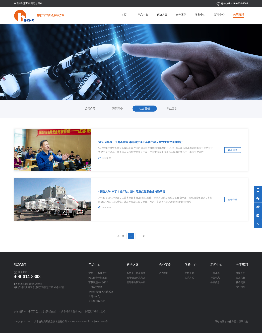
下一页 (141, 236)
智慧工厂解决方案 (136, 273)
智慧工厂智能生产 (97, 273)
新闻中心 (219, 14)
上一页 (120, 236)
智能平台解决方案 (136, 282)
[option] (131, 62)
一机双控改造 (95, 287)
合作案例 (181, 14)
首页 (123, 14)
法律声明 (231, 321)
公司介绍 (90, 108)
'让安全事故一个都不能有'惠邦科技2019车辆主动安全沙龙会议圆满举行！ (141, 142)
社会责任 (144, 108)
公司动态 (215, 273)
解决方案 (162, 14)
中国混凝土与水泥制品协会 (42, 311)
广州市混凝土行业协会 (70, 311)
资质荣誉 (117, 108)
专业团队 (171, 108)
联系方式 (189, 277)
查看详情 (232, 150)
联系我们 (243, 321)
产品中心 (143, 14)
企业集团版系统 (96, 301)
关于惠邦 (238, 14)
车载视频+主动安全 (98, 282)
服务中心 (200, 14)
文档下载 (189, 273)
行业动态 (215, 277)
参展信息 (215, 282)
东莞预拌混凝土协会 (95, 311)
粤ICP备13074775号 (98, 321)
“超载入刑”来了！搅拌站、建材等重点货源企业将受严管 (131, 191)
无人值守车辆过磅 (97, 277)
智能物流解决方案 (136, 277)
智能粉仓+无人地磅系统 (100, 292)
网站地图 (219, 321)
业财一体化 (94, 296)
